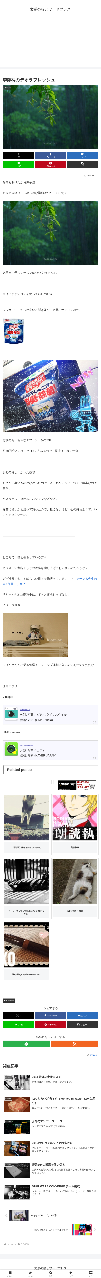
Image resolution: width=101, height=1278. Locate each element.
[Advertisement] (50, 44)
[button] (82, 164)
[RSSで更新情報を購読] (74, 1044)
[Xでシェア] (18, 155)
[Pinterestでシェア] (50, 164)
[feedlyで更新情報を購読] (26, 1044)
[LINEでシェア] (18, 164)
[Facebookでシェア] (50, 155)
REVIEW (9, 1000)
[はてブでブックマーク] (82, 155)
